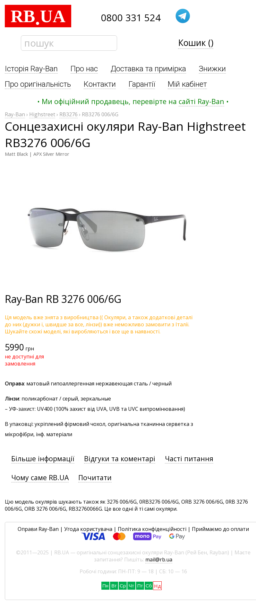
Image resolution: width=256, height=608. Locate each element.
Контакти (100, 84)
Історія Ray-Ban (31, 68)
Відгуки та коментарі (119, 458)
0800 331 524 (131, 17)
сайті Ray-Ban (201, 101)
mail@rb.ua (158, 559)
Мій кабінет (187, 84)
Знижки (212, 68)
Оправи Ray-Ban (38, 529)
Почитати (95, 477)
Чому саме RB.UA (40, 477)
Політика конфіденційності (152, 529)
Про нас (84, 68)
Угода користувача (88, 529)
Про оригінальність (38, 84)
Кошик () (195, 42)
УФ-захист (22, 408)
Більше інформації (42, 458)
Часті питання (189, 458)
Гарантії (142, 84)
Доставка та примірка (148, 68)
